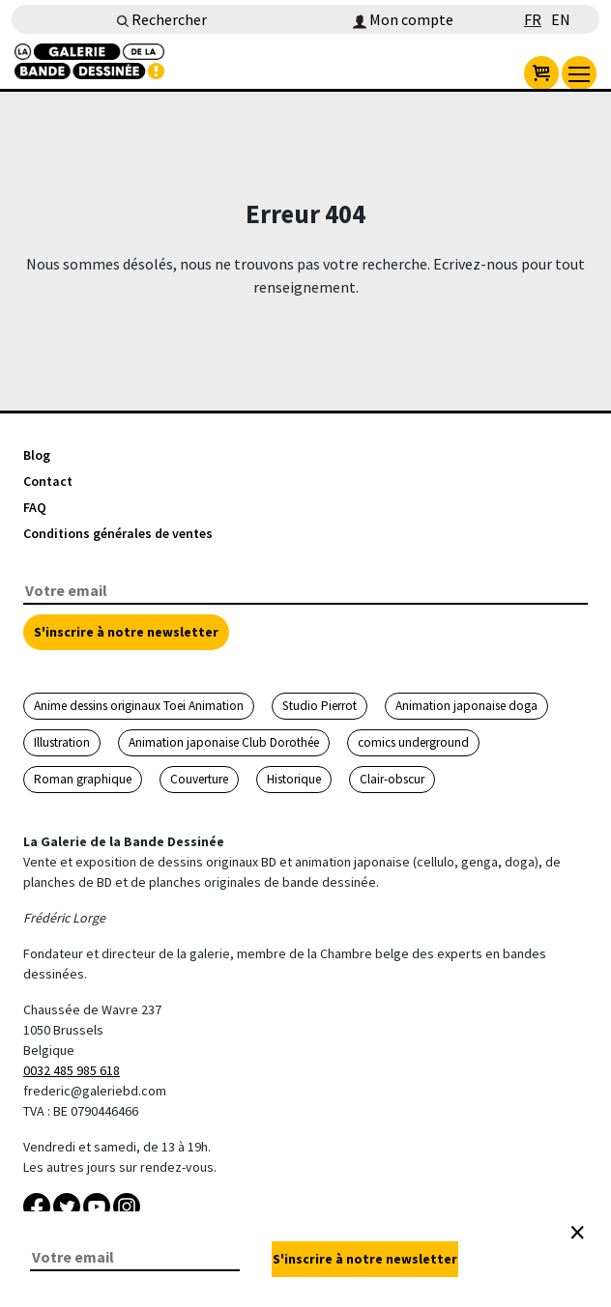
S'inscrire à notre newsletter (126, 631)
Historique (294, 779)
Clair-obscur (392, 779)
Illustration (62, 742)
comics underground (413, 742)
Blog (36, 455)
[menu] (579, 73)
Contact (48, 481)
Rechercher (162, 19)
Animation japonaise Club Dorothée (224, 742)
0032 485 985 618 (71, 1070)
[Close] (577, 1232)
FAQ (34, 507)
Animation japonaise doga (466, 705)
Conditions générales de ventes (118, 533)
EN (560, 19)
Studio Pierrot (319, 705)
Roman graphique (82, 779)
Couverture (199, 779)
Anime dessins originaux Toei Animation (139, 705)
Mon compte (403, 19)
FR (532, 19)
